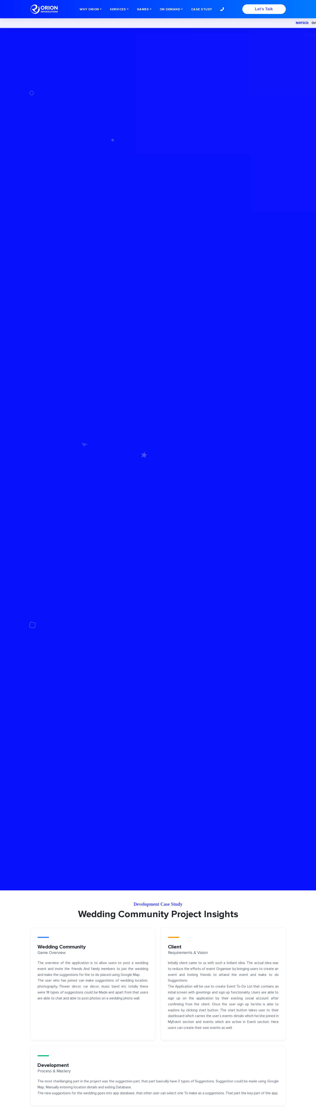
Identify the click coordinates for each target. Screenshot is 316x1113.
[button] (222, 9)
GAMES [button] (143, 9)
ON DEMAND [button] (170, 9)
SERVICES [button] (118, 9)
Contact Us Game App (57, 485)
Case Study (201, 9)
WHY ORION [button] (89, 9)
